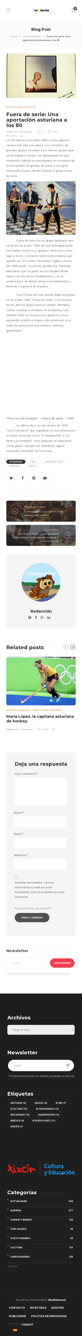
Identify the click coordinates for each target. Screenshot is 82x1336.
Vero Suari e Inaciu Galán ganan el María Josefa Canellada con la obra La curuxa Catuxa (35, 537)
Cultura (51, 529)
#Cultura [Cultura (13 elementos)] (18, 1108)
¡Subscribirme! (62, 963)
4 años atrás (26, 729)
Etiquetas (16, 461)
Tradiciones (35, 507)
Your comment (26, 773)
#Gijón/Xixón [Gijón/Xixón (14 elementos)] (48, 1114)
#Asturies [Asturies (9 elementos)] (18, 1102)
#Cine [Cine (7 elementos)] (61, 1102)
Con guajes (42, 1228)
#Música (14, 465)
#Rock (32, 465)
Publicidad (17, 1316)
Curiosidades (18, 710)
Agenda (42, 1210)
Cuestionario (42, 1238)
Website (21, 855)
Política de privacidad (49, 1316)
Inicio (14, 36)
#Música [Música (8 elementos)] (17, 1120)
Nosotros (38, 1307)
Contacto (17, 1307)
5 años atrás (25, 131)
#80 (34, 461)
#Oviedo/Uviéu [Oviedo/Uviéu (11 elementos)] (43, 1120)
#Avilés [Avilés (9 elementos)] (40, 1102)
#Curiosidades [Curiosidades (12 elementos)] (47, 1108)
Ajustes (57, 1307)
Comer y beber (42, 1219)
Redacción (12, 131)
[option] (41, 693)
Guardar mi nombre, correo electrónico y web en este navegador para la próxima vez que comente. (40, 889)
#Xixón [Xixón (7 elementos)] (16, 1126)
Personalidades (32, 36)
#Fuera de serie (54, 461)
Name (19, 812)
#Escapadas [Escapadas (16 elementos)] (20, 1114)
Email (18, 834)
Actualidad (42, 1201)
